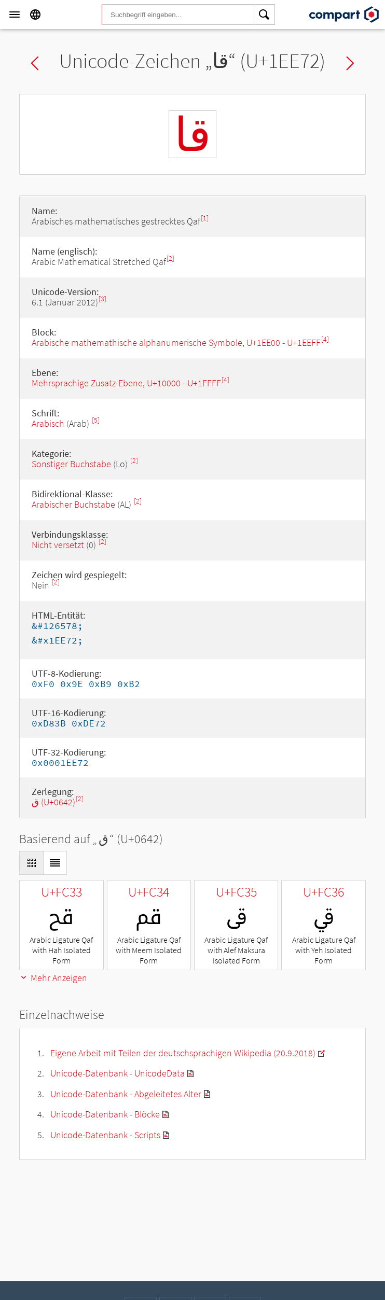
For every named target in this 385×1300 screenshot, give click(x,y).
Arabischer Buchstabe (73, 504)
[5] (96, 420)
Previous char (34, 63)
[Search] (264, 14)
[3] (102, 299)
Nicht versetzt (58, 545)
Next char (350, 63)
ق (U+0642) (53, 802)
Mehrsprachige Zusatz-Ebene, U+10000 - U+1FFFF (126, 383)
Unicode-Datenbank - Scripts (105, 1135)
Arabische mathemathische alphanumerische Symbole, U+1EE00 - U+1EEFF (176, 342)
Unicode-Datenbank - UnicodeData (117, 1073)
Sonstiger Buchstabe (71, 464)
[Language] (35, 14)
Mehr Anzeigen (53, 978)
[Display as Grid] (31, 863)
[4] (325, 339)
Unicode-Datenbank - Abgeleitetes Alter (125, 1094)
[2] (170, 258)
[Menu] (14, 14)
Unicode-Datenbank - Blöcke (105, 1114)
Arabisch (48, 423)
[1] (205, 218)
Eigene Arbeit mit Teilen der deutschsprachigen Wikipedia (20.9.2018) (182, 1053)
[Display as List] (55, 863)
